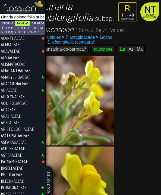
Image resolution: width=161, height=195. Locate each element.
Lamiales (56, 37)
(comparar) (73, 42)
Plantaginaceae (82, 37)
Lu (126, 49)
